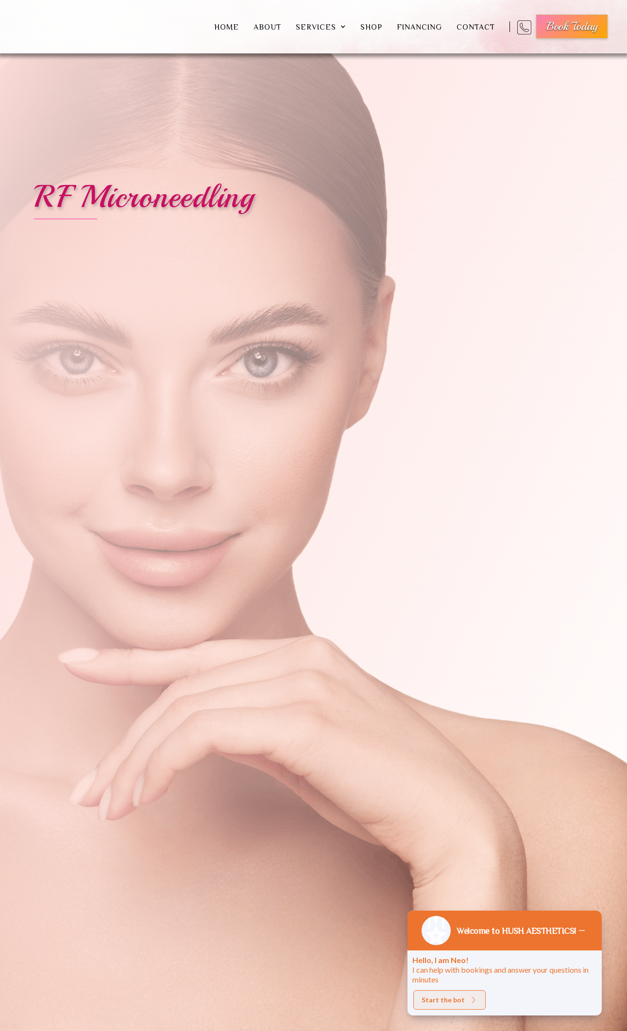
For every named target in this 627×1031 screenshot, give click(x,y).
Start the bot (449, 1000)
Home (226, 27)
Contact (476, 27)
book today (571, 26)
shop (371, 27)
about (267, 27)
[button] (321, 26)
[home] (103, 27)
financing (419, 27)
